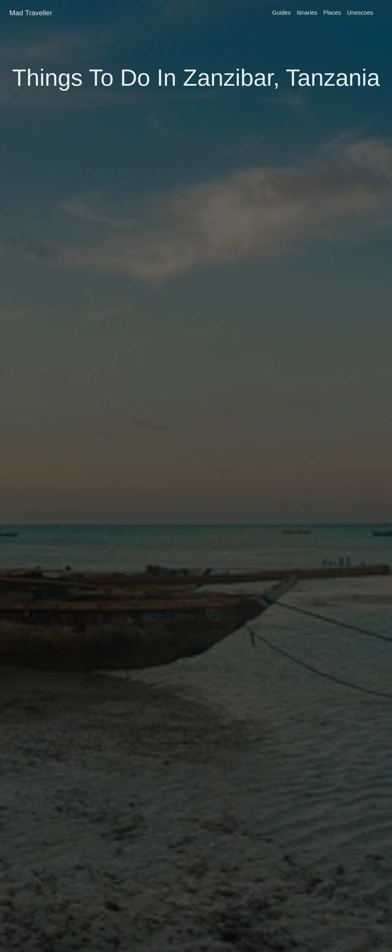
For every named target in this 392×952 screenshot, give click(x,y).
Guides (281, 12)
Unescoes (360, 12)
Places (332, 12)
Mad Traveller (30, 13)
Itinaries (307, 12)
